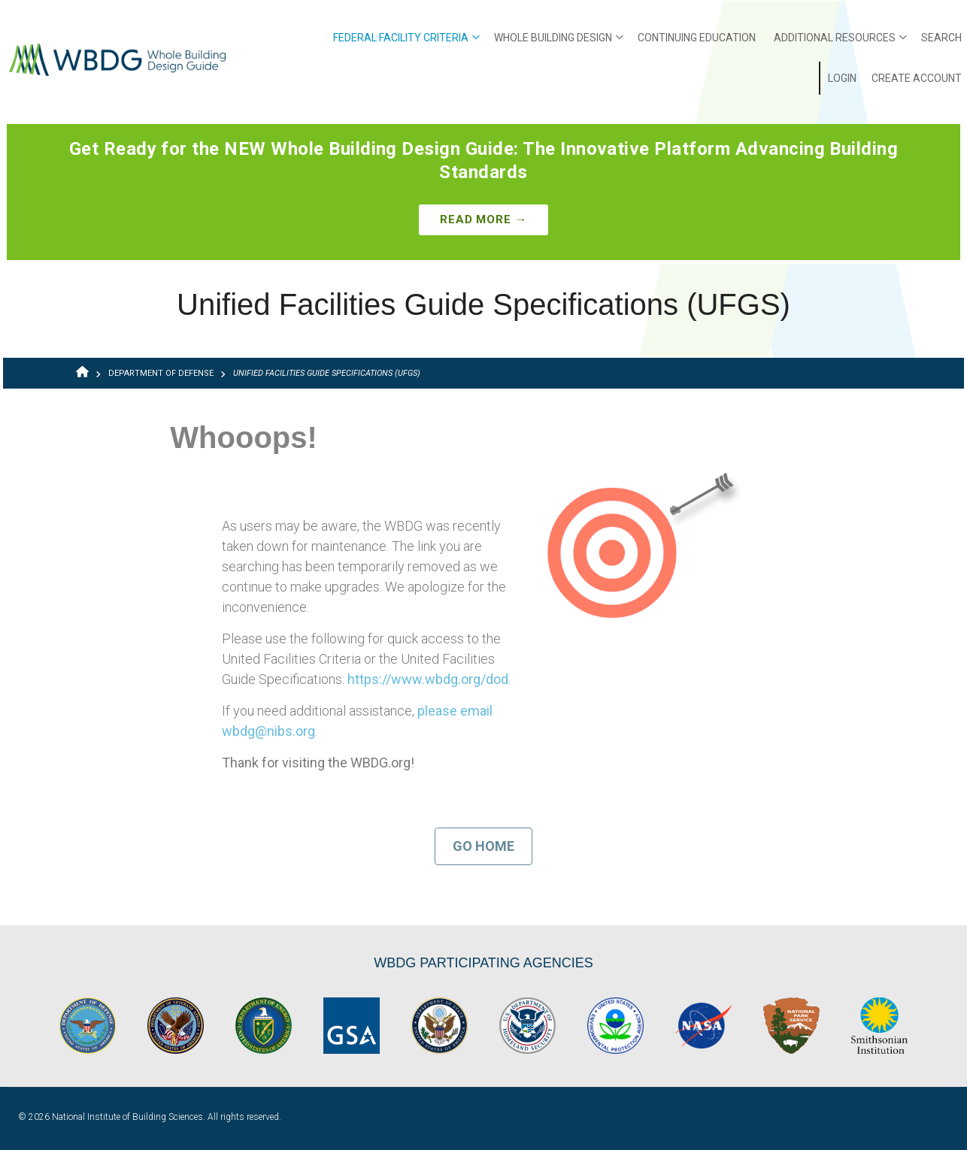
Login (842, 78)
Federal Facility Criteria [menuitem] (406, 43)
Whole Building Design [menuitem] (558, 43)
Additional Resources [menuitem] (840, 43)
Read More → (483, 219)
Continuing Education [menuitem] (697, 38)
